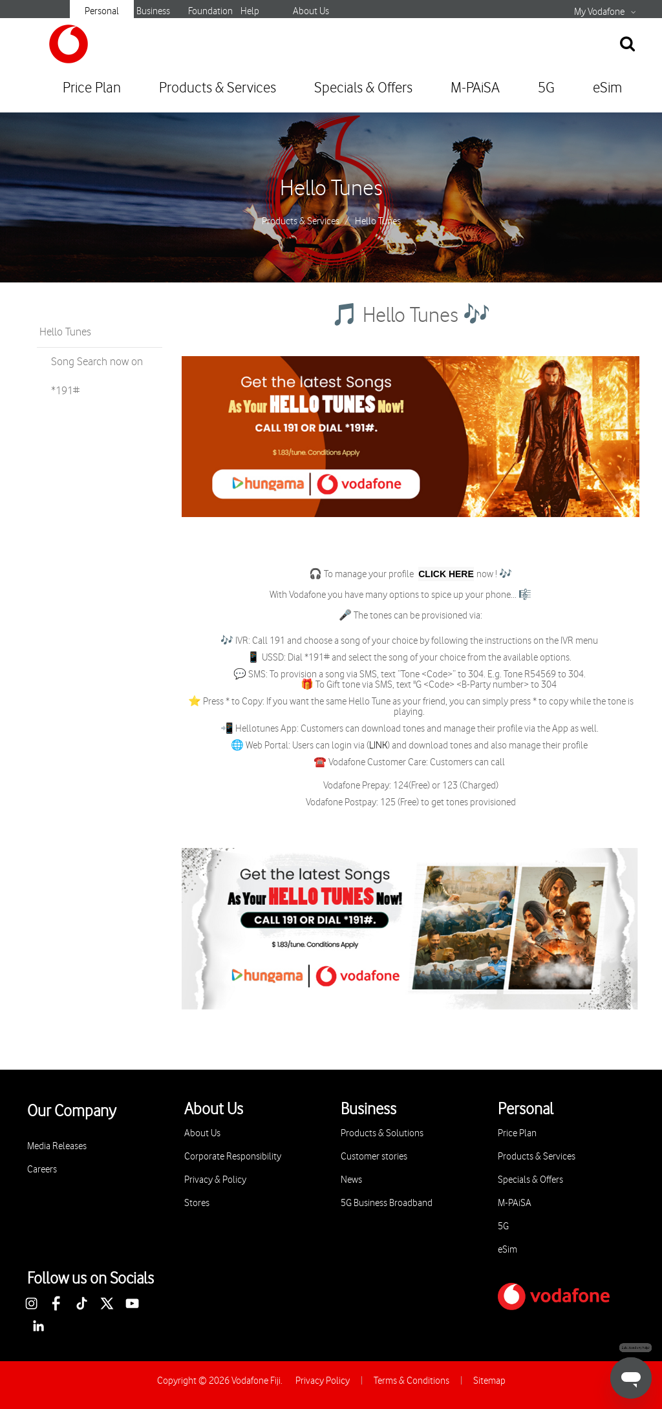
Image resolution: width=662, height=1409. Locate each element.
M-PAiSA (475, 88)
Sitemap (489, 1380)
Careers (42, 1169)
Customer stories (374, 1156)
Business (153, 11)
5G (546, 88)
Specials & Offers (363, 88)
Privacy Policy (322, 1380)
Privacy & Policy (215, 1179)
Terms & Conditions (411, 1380)
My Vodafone (599, 12)
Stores (196, 1203)
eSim (607, 88)
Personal (102, 11)
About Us (311, 11)
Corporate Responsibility (232, 1156)
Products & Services (217, 88)
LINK (378, 746)
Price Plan (92, 88)
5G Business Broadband (386, 1203)
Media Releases (57, 1146)
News (351, 1179)
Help (249, 11)
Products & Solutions (382, 1133)
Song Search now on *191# (97, 376)
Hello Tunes (331, 188)
